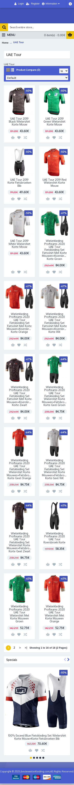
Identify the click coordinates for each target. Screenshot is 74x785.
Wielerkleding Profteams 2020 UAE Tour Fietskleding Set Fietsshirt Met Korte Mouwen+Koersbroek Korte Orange (20, 322)
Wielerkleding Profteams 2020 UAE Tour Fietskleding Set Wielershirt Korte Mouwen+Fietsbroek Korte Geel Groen (54, 396)
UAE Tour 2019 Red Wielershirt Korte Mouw (54, 182)
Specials (11, 660)
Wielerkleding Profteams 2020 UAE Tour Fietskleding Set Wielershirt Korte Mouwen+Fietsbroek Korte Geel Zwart (19, 542)
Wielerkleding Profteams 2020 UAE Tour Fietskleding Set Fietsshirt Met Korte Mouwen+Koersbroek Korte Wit (55, 322)
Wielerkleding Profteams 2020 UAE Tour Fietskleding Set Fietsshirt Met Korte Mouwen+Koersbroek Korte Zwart (20, 396)
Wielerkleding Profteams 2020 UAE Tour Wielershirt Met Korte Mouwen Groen (19, 614)
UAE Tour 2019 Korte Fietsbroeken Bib (19, 182)
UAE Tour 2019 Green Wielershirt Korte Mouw (54, 121)
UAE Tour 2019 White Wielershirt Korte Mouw (19, 243)
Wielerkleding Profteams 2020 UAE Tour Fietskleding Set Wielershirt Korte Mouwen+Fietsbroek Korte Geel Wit (54, 469)
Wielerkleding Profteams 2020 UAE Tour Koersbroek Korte (54, 538)
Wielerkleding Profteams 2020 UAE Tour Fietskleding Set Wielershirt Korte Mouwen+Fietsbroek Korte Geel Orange (19, 469)
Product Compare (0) (28, 69)
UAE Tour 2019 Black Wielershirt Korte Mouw (19, 121)
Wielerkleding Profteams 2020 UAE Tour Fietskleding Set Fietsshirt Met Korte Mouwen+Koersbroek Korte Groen (55, 249)
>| (26, 647)
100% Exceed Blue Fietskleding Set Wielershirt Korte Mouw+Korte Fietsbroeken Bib (37, 737)
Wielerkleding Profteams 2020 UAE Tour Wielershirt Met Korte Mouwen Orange (54, 614)
